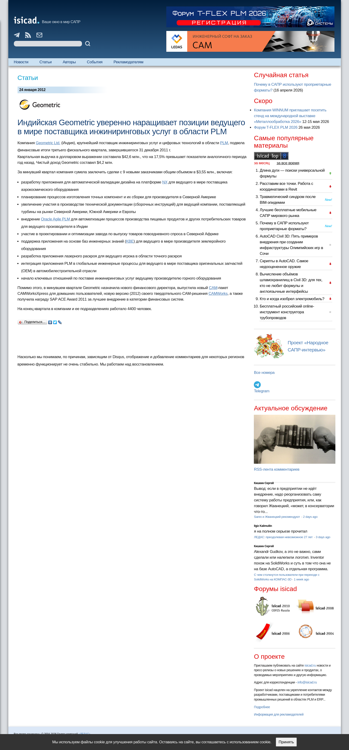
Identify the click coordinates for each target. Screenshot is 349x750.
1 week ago (301, 579)
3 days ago (323, 537)
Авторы (69, 62)
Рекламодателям (128, 62)
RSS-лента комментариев (276, 469)
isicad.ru (310, 665)
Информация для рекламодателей (278, 714)
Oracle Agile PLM (55, 219)
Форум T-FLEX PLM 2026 (275, 127)
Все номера (264, 372)
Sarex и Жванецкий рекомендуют (277, 516)
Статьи (45, 62)
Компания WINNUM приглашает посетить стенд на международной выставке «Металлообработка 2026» (290, 116)
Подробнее (262, 707)
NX (164, 182)
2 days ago (310, 516)
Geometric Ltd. (48, 143)
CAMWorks (218, 293)
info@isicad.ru (307, 682)
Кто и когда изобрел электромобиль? (292, 299)
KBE (130, 241)
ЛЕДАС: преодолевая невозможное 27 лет (283, 537)
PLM (224, 143)
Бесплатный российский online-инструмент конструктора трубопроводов (287, 312)
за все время (288, 163)
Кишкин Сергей (264, 483)
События (95, 62)
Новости (21, 62)
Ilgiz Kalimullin (263, 525)
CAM (213, 288)
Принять (286, 742)
